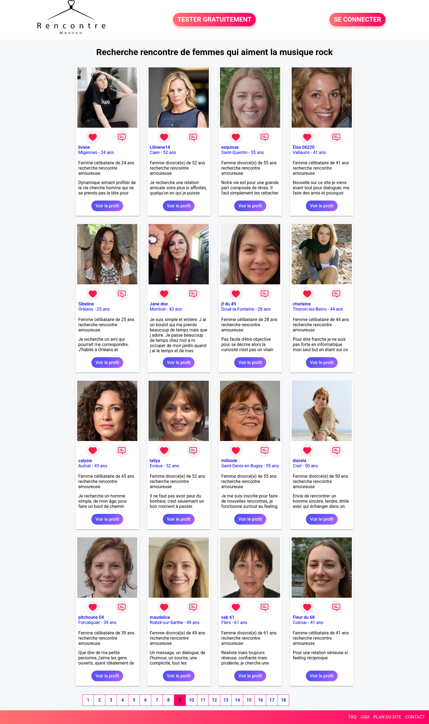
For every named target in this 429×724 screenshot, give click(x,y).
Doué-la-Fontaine (237, 309)
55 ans (257, 152)
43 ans (175, 309)
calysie (85, 460)
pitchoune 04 (91, 617)
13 (226, 700)
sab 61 (227, 617)
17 (271, 700)
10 (191, 700)
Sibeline (86, 304)
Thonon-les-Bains (309, 309)
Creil (297, 465)
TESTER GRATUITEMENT (214, 20)
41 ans (319, 152)
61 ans (240, 622)
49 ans (193, 622)
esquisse (230, 147)
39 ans (110, 622)
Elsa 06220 (303, 147)
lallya (155, 460)
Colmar (300, 622)
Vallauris (301, 152)
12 (214, 700)
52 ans (169, 152)
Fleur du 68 (304, 617)
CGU (365, 717)
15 (249, 700)
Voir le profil (107, 205)
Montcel (158, 309)
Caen (155, 152)
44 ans (336, 309)
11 (203, 700)
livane (84, 147)
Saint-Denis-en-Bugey (241, 465)
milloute (229, 460)
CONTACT (415, 717)
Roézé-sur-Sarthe (166, 622)
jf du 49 (228, 304)
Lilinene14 (160, 147)
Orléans (85, 309)
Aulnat (84, 465)
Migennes (87, 152)
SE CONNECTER (357, 20)
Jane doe (159, 304)
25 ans (103, 309)
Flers (226, 622)
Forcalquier (89, 622)
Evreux (156, 465)
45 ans (100, 465)
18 (283, 700)
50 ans (311, 465)
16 (260, 700)
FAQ (352, 717)
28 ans (264, 309)
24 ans (107, 152)
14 (237, 700)
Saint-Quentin (234, 152)
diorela (299, 460)
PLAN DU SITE (387, 717)
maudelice (160, 617)
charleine (302, 304)
